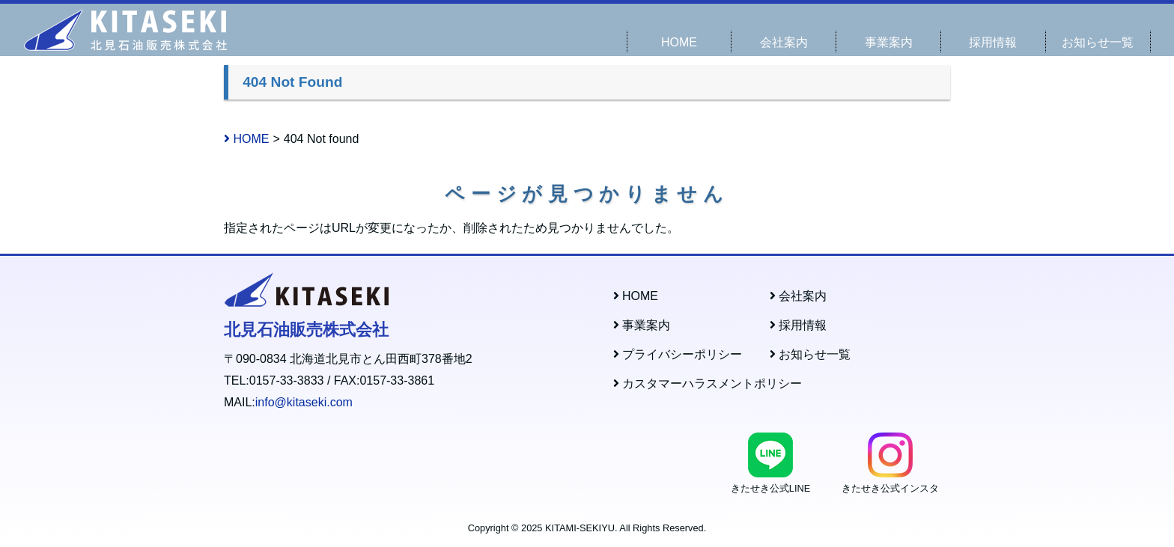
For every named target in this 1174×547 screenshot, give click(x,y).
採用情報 (993, 42)
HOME (679, 42)
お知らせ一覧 (1098, 42)
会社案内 (784, 42)
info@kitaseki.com (304, 402)
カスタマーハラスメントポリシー (707, 383)
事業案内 (889, 42)
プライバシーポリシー (677, 354)
